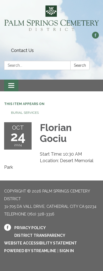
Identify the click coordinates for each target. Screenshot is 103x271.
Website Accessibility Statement (40, 243)
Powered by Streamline (30, 251)
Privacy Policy (30, 228)
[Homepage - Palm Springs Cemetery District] (51, 18)
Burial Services (25, 113)
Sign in (66, 251)
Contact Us (22, 50)
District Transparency (39, 235)
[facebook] (95, 37)
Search (80, 65)
